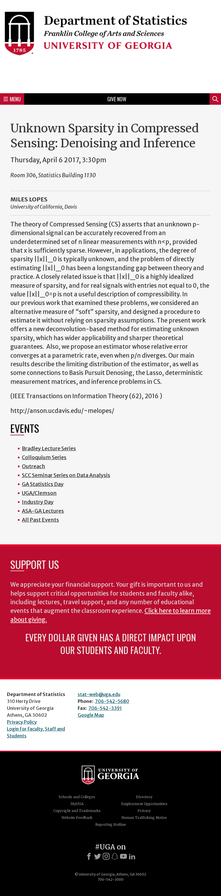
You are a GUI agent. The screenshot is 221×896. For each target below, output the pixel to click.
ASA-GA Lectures (43, 511)
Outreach (33, 466)
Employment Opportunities (144, 804)
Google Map (91, 715)
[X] (97, 856)
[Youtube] (123, 856)
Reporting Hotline (110, 824)
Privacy (144, 811)
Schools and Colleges (77, 797)
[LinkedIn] (132, 856)
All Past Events (40, 519)
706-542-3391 (105, 708)
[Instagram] (106, 856)
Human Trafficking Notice (144, 817)
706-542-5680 (112, 701)
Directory (144, 797)
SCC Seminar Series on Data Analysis (66, 475)
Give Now (116, 99)
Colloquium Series (44, 457)
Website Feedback (77, 817)
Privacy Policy (22, 722)
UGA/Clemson (39, 493)
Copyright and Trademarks (77, 811)
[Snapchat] (114, 856)
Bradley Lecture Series (49, 448)
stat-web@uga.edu (99, 694)
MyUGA (77, 804)
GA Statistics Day (43, 484)
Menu (12, 99)
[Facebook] (88, 856)
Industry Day (38, 502)
